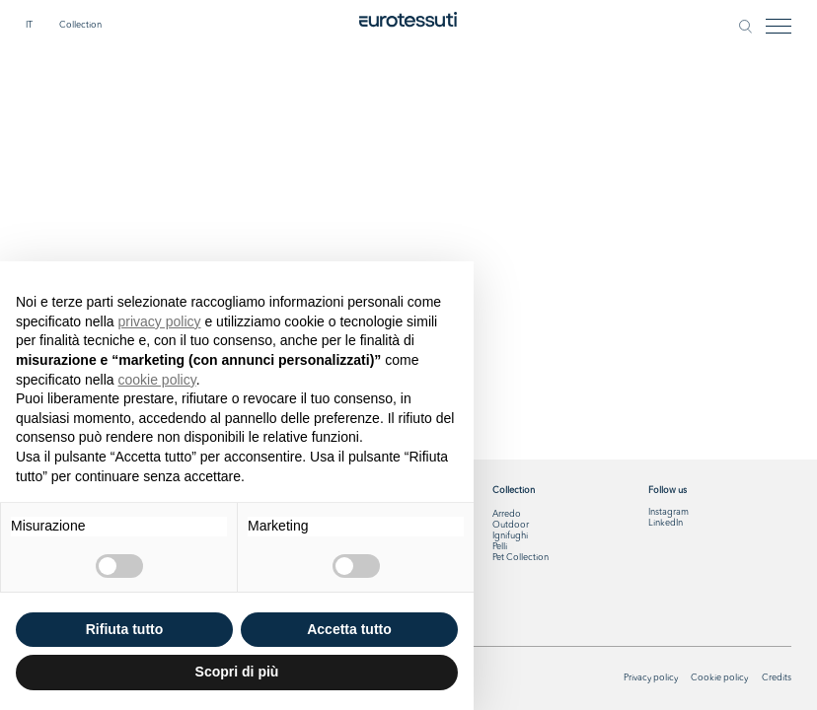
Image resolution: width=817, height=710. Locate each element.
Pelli (499, 546)
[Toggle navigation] (778, 26)
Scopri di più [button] (237, 671)
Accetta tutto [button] (349, 629)
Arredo (506, 514)
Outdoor (510, 525)
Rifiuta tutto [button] (125, 629)
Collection (80, 25)
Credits (776, 678)
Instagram (668, 512)
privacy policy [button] (159, 321)
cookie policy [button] (157, 380)
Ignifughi (510, 536)
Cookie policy (719, 678)
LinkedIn (665, 523)
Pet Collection (520, 557)
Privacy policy (651, 678)
